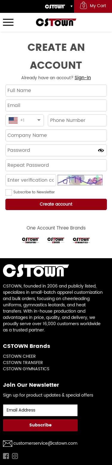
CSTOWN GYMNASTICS (26, 368)
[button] (9, 192)
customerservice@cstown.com (45, 443)
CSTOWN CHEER (19, 356)
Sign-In (83, 78)
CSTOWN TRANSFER (23, 362)
